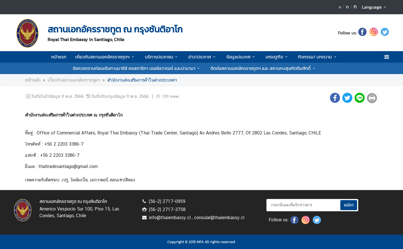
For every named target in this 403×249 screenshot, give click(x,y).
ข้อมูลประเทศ (241, 56)
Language (375, 7)
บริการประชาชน (162, 56)
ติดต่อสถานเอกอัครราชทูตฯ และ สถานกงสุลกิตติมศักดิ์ (263, 68)
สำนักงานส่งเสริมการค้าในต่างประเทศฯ (142, 80)
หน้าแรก (58, 56)
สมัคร (349, 205)
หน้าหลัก (33, 80)
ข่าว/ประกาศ (202, 56)
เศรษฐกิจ (277, 56)
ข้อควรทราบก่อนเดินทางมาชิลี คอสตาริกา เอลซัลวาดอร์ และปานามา (137, 68)
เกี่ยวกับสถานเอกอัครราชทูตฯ (105, 56)
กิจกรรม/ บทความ (318, 56)
